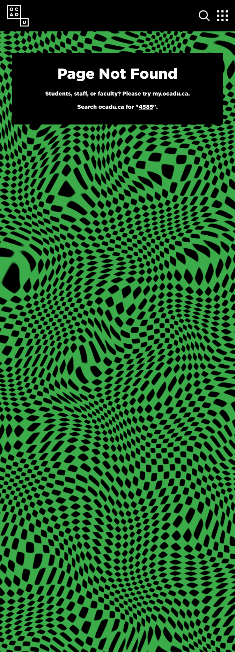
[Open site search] (204, 15)
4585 (146, 107)
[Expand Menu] (222, 15)
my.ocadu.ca (170, 94)
